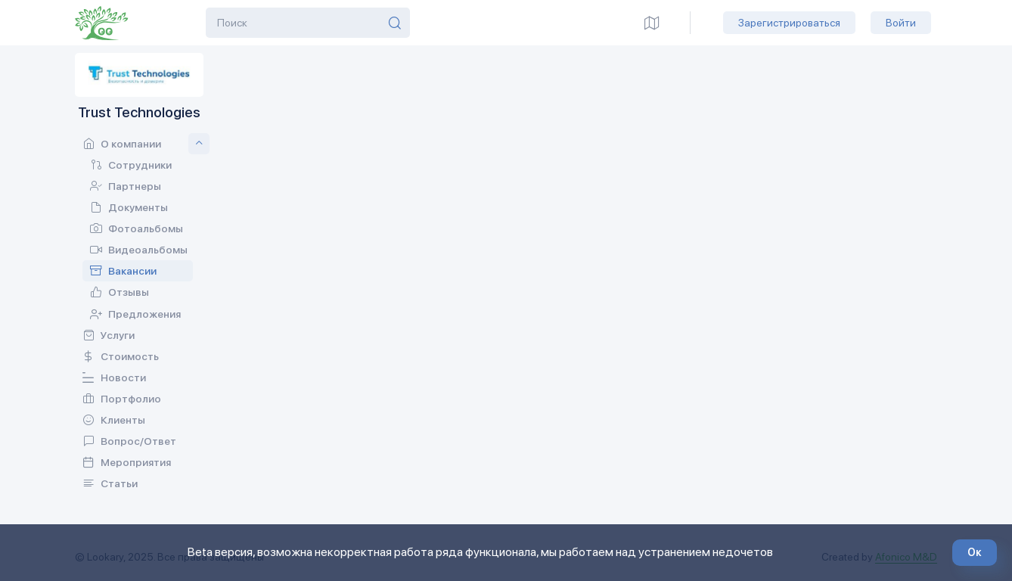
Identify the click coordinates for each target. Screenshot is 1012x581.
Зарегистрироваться (789, 23)
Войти (901, 23)
